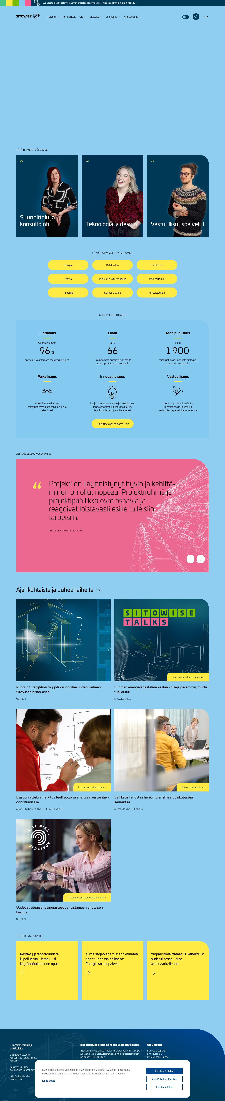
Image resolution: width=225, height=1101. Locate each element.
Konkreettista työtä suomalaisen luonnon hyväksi (24, 1068)
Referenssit (69, 16)
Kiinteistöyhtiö (157, 292)
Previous (190, 559)
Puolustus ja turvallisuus (112, 278)
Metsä (68, 278)
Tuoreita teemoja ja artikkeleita (21, 1046)
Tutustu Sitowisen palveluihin (112, 423)
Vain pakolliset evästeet (165, 1079)
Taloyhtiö (68, 292)
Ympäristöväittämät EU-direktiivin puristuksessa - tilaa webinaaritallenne (177, 958)
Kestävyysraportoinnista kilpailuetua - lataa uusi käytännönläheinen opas (39, 958)
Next (201, 559)
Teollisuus (157, 265)
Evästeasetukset (164, 1087)
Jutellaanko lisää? (30, 103)
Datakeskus (112, 265)
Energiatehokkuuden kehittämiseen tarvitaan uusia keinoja (23, 1057)
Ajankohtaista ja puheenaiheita (54, 589)
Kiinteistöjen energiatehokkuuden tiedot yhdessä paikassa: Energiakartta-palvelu (111, 958)
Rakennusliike (157, 278)
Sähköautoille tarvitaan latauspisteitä (20, 1078)
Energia (68, 265)
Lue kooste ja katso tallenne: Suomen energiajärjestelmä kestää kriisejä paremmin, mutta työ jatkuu (88, 2)
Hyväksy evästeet (164, 1071)
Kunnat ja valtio (112, 292)
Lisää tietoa (48, 1080)
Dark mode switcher (185, 17)
